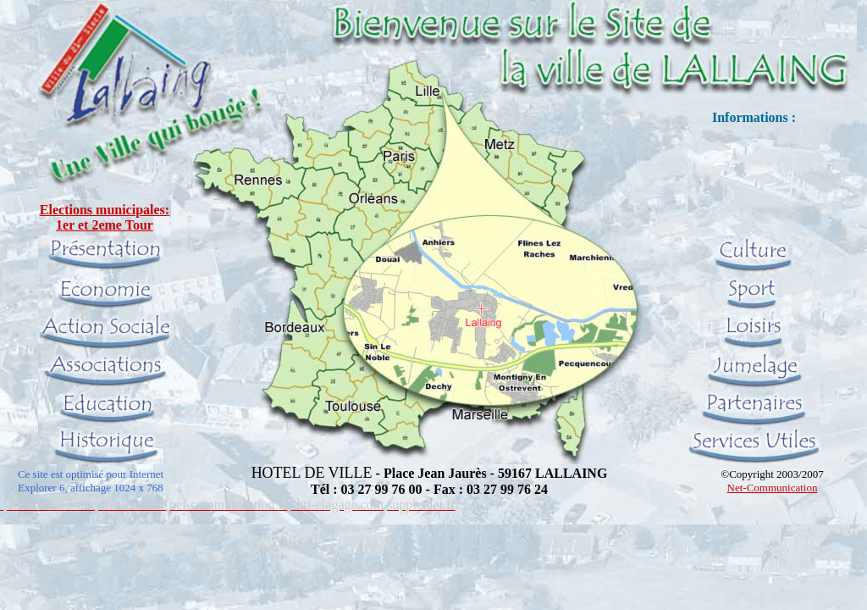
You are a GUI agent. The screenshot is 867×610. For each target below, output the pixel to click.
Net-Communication (772, 487)
